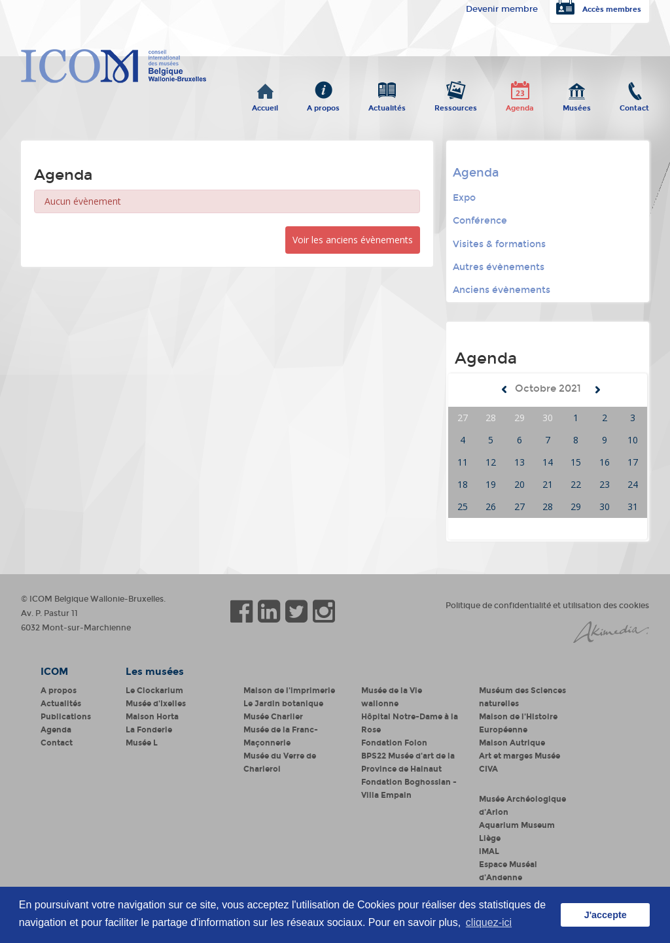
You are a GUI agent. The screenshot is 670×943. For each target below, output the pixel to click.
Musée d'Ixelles (156, 703)
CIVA (488, 769)
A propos (323, 105)
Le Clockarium (154, 690)
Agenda (520, 105)
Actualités (387, 105)
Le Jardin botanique (283, 703)
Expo (464, 197)
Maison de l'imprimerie (289, 690)
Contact (634, 105)
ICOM (54, 671)
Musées (577, 105)
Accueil (265, 105)
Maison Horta (152, 716)
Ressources (455, 105)
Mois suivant (597, 390)
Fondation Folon (394, 742)
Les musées (155, 671)
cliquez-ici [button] (489, 922)
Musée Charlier (273, 716)
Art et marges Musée (519, 756)
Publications (66, 716)
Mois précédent (504, 390)
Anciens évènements (501, 290)
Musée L (142, 742)
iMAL (489, 851)
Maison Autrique (512, 742)
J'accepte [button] (605, 915)
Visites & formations (499, 244)
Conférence (480, 220)
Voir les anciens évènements (352, 239)
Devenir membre (502, 9)
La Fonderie (149, 729)
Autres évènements (498, 267)
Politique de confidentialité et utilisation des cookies (547, 605)
